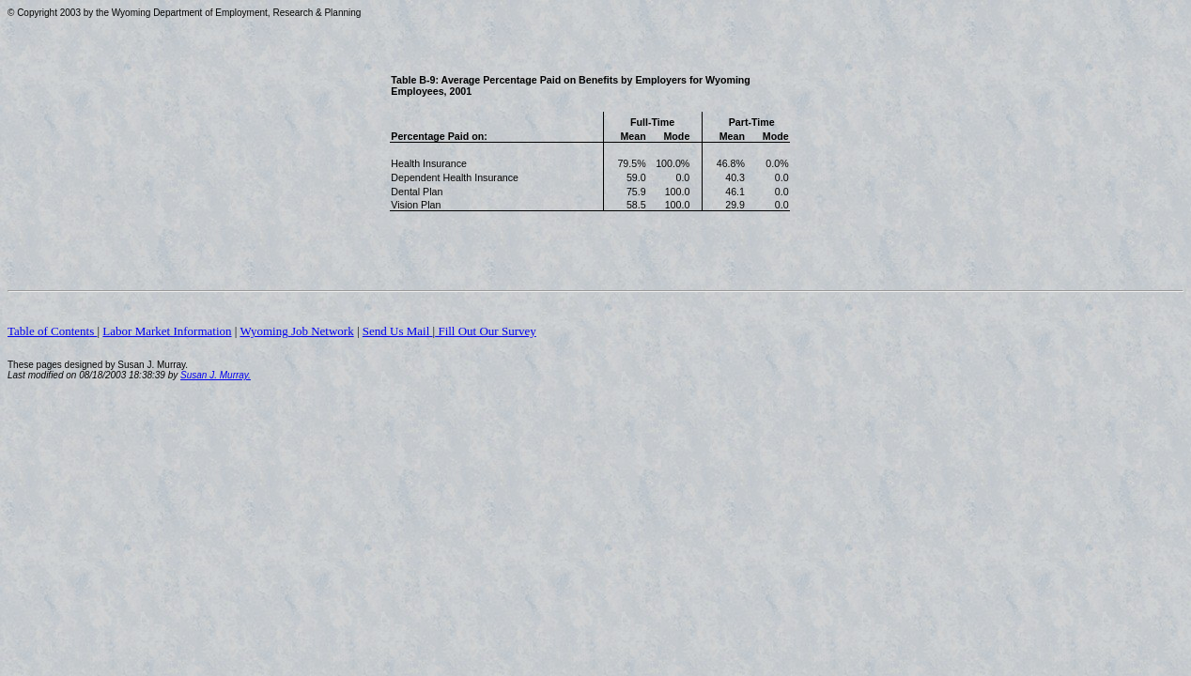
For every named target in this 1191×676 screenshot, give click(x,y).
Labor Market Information (166, 331)
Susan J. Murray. (215, 375)
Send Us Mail (398, 331)
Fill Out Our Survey (485, 331)
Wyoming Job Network (296, 331)
